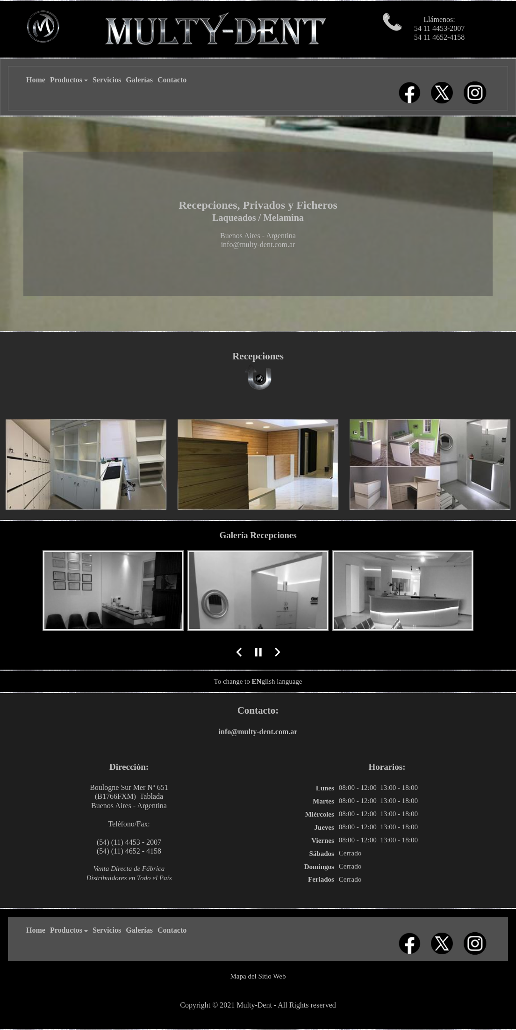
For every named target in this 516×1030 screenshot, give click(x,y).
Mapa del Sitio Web (258, 976)
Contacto (172, 80)
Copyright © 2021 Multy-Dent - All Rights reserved (258, 1005)
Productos (69, 80)
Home (35, 80)
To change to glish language (258, 681)
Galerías (139, 80)
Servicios (107, 80)
